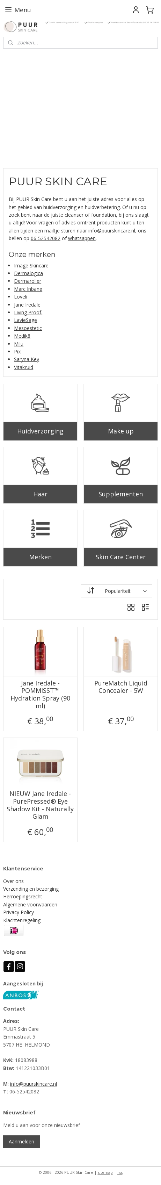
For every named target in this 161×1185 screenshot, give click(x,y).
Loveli (20, 296)
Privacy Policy (18, 912)
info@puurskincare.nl (111, 230)
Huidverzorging (40, 431)
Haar (40, 494)
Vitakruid (23, 367)
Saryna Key (26, 359)
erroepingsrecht (24, 896)
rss (120, 1172)
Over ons (13, 881)
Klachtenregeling (22, 920)
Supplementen (120, 494)
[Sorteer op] (116, 591)
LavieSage (25, 320)
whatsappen (82, 238)
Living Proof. (28, 312)
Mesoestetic (28, 328)
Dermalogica (28, 273)
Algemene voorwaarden (30, 904)
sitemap (105, 1172)
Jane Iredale (27, 304)
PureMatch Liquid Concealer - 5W (120, 687)
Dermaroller (27, 281)
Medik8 (22, 335)
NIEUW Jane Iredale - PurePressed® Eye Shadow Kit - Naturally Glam (40, 805)
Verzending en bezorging (31, 888)
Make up (121, 431)
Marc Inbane (28, 289)
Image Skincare (31, 265)
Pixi (18, 351)
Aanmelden (21, 1141)
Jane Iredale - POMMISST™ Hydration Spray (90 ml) (40, 695)
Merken (40, 557)
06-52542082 (45, 238)
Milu (18, 343)
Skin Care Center (121, 557)
